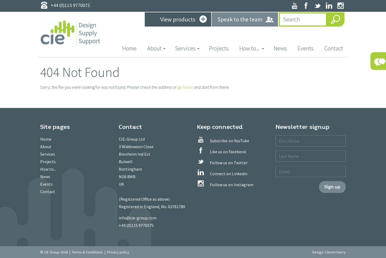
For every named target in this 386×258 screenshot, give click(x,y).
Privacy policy (118, 252)
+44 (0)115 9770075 (136, 225)
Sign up (332, 187)
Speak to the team (245, 19)
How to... (48, 169)
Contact (333, 48)
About (45, 146)
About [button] (156, 48)
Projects (219, 48)
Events (306, 48)
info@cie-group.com (138, 217)
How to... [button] (251, 48)
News (280, 48)
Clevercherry (335, 252)
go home (185, 87)
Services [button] (187, 48)
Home (132, 48)
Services (47, 154)
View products (183, 20)
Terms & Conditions (87, 252)
